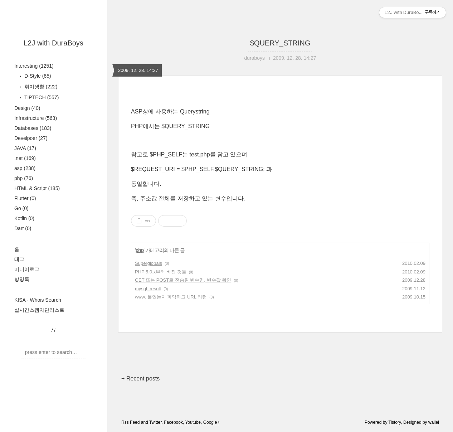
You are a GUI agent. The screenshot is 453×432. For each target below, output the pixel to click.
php (23, 178)
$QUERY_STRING (280, 43)
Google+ (211, 422)
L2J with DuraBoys (53, 43)
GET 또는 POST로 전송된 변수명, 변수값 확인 (183, 280)
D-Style (37, 76)
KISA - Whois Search (37, 300)
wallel (433, 422)
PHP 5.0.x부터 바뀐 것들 (160, 272)
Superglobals (148, 263)
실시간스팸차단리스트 (39, 310)
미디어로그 (26, 269)
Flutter (25, 198)
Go (21, 208)
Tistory (395, 422)
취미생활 (40, 86)
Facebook (173, 422)
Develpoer (31, 138)
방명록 (21, 279)
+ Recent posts (140, 378)
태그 (19, 259)
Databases (33, 128)
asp (24, 168)
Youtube (193, 422)
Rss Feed (130, 422)
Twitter (155, 422)
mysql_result (148, 288)
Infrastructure (35, 118)
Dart (22, 228)
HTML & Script (37, 188)
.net (25, 158)
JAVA (25, 148)
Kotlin (24, 218)
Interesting (34, 66)
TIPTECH (41, 97)
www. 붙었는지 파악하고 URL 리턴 (171, 297)
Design (27, 108)
